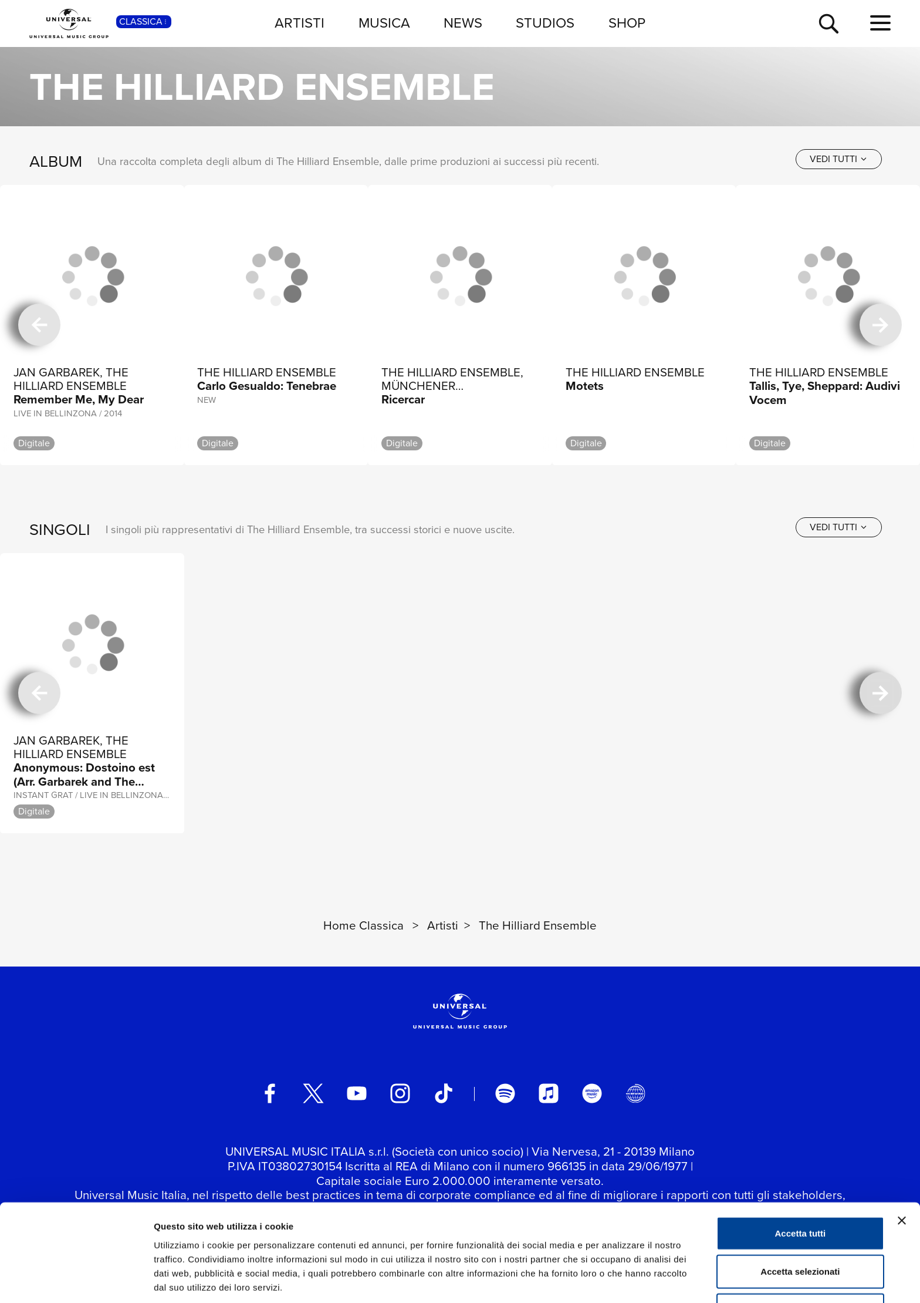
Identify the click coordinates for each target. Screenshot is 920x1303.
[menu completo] (880, 23)
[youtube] (357, 1093)
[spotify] (505, 1093)
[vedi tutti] (839, 159)
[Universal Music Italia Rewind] (635, 1093)
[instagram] (400, 1093)
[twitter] (313, 1093)
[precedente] (39, 325)
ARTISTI (299, 22)
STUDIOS (545, 22)
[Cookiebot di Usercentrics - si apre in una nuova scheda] (76, 1280)
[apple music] (549, 1093)
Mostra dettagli (617, 1280)
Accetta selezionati (800, 1226)
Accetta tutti (800, 1188)
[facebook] (270, 1093)
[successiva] (881, 325)
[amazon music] (592, 1093)
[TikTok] (443, 1093)
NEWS (463, 22)
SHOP (626, 22)
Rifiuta (800, 1265)
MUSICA (384, 22)
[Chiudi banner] (902, 1175)
